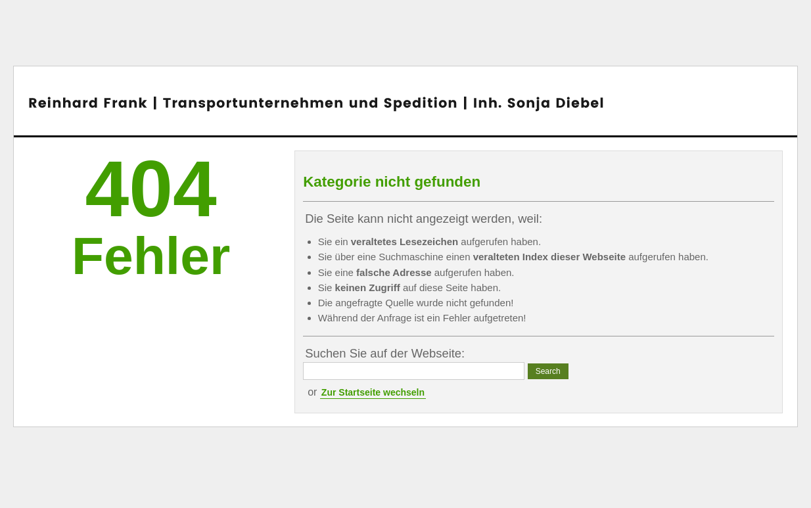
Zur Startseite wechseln (373, 392)
